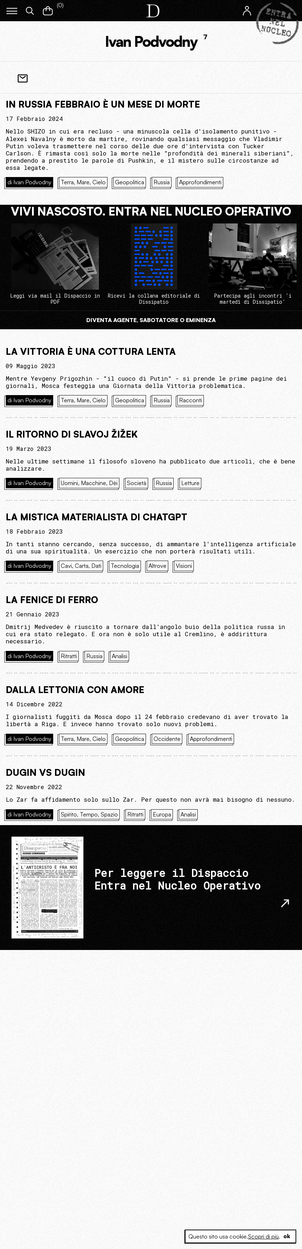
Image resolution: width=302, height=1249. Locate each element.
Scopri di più (262, 1236)
